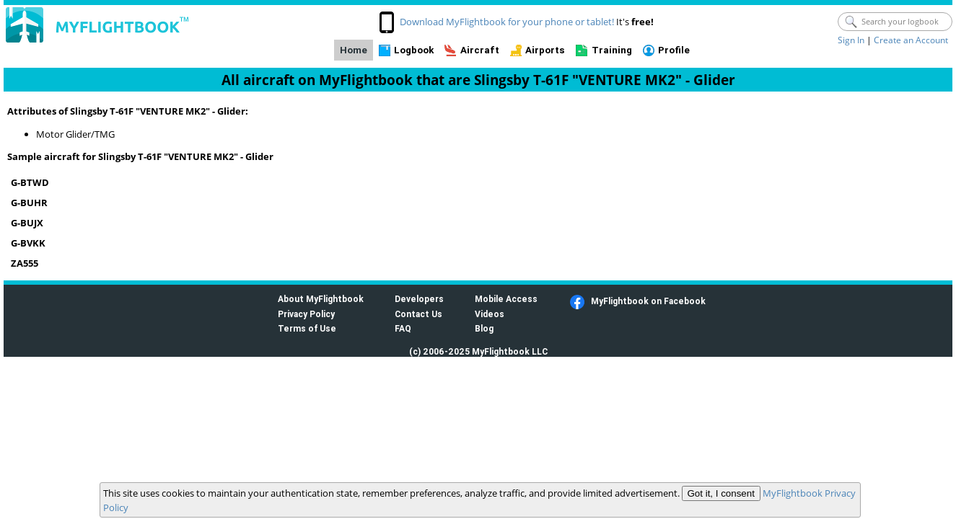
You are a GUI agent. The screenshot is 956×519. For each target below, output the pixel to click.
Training (612, 50)
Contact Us (418, 314)
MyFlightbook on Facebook (648, 301)
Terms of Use (307, 328)
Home (353, 50)
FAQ (403, 328)
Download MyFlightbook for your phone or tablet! (507, 21)
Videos (489, 314)
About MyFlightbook (321, 298)
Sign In (851, 40)
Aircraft (479, 50)
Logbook (414, 50)
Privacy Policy (306, 314)
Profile (674, 50)
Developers (419, 298)
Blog (484, 328)
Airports (545, 50)
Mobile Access (506, 298)
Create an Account (911, 40)
